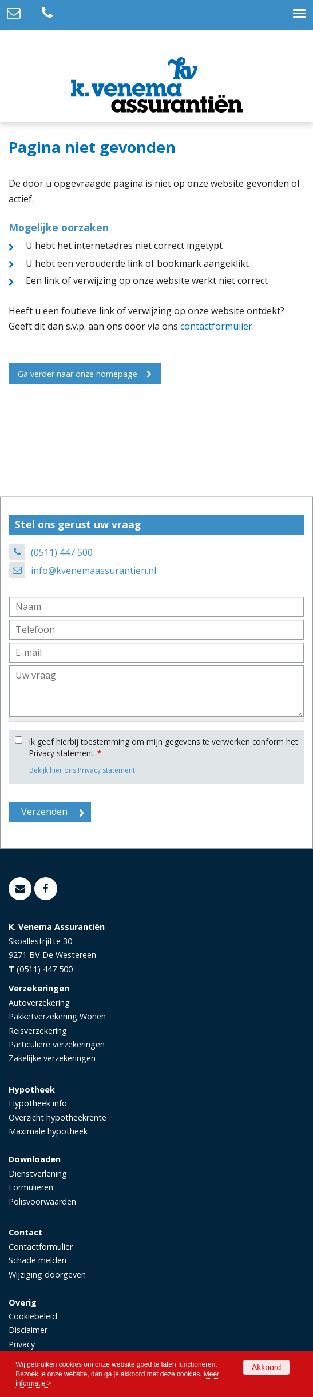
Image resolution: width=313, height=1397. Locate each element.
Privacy (22, 1344)
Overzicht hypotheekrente (57, 1117)
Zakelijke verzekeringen (52, 1058)
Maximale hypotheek (48, 1131)
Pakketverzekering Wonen (57, 1016)
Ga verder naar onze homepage (77, 373)
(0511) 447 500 (62, 552)
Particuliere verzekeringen (57, 1044)
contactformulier (216, 326)
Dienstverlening (38, 1173)
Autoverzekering (39, 1002)
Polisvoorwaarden (42, 1201)
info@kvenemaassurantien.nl (93, 570)
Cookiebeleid (33, 1316)
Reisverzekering (38, 1030)
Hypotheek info (38, 1103)
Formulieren (31, 1187)
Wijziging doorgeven (47, 1274)
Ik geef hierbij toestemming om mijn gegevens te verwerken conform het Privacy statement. (163, 747)
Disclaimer (28, 1329)
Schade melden (37, 1260)
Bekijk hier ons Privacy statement (82, 770)
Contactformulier (41, 1246)
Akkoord (266, 1367)
